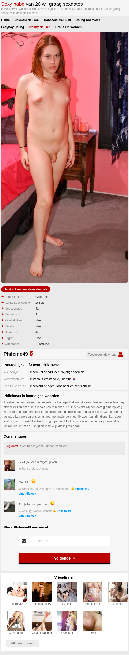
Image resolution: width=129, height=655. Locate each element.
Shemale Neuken (26, 20)
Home (5, 20)
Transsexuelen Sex (57, 20)
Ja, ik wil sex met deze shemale (25, 289)
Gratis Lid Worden (68, 27)
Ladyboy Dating (12, 27)
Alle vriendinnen (22, 643)
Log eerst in (13, 446)
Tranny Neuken (40, 27)
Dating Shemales (88, 20)
